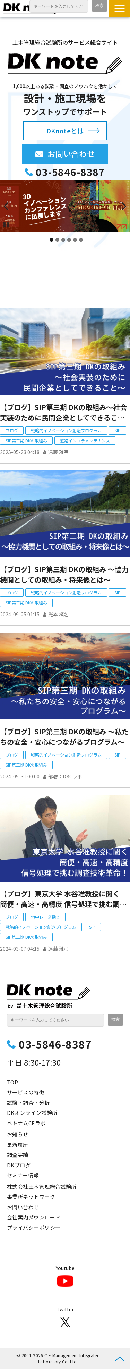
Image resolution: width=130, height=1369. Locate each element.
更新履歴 (17, 1144)
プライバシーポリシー (34, 1227)
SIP (117, 430)
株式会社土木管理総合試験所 (42, 1186)
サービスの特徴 (25, 1092)
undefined (10, 206)
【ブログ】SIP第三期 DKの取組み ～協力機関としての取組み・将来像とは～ (64, 574)
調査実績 (17, 1154)
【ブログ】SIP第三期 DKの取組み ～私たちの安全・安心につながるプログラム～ (64, 736)
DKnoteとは (65, 130)
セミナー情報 (23, 1175)
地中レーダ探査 (45, 917)
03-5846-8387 (70, 172)
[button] (119, 8)
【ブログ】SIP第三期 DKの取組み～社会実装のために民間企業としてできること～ (63, 412)
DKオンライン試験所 (32, 1112)
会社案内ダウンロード (34, 1217)
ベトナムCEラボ (26, 1123)
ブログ (12, 430)
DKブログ (19, 1165)
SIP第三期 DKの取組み (26, 440)
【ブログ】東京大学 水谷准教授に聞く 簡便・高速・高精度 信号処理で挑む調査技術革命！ (63, 898)
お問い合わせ (77, 153)
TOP (12, 1082)
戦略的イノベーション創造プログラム (66, 430)
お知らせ (17, 1134)
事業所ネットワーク (31, 1196)
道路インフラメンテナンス (85, 440)
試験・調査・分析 (28, 1102)
